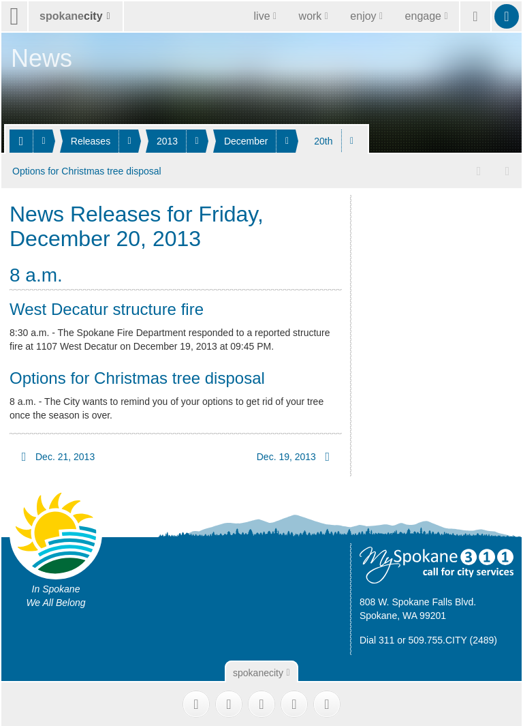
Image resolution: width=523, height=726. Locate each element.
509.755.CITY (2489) (453, 638)
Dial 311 (377, 638)
